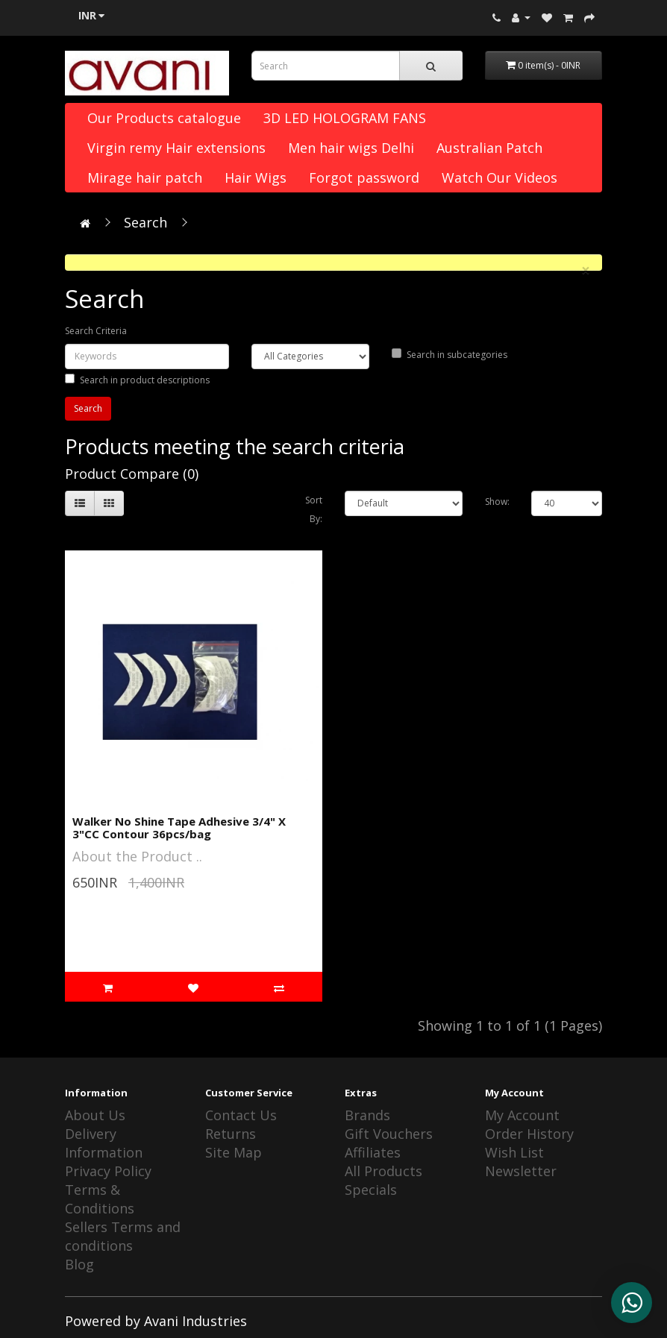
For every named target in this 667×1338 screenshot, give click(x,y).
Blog (79, 1264)
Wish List (514, 1152)
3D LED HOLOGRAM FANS (344, 118)
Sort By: (313, 509)
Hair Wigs (255, 177)
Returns (230, 1134)
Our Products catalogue (164, 118)
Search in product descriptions (137, 380)
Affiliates (373, 1152)
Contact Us (241, 1115)
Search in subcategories (449, 354)
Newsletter (521, 1171)
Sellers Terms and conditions (123, 1236)
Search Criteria (96, 330)
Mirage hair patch (144, 177)
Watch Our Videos (499, 177)
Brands (367, 1115)
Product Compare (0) (131, 474)
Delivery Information (104, 1143)
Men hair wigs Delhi (351, 148)
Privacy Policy (108, 1171)
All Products (383, 1171)
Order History (529, 1134)
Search (145, 222)
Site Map (233, 1152)
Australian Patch (489, 148)
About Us (95, 1115)
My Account (522, 1115)
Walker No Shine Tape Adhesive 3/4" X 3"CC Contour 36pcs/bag (179, 827)
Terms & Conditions (99, 1199)
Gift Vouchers (389, 1134)
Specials (371, 1190)
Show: (497, 501)
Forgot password (364, 177)
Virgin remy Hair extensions (176, 148)
